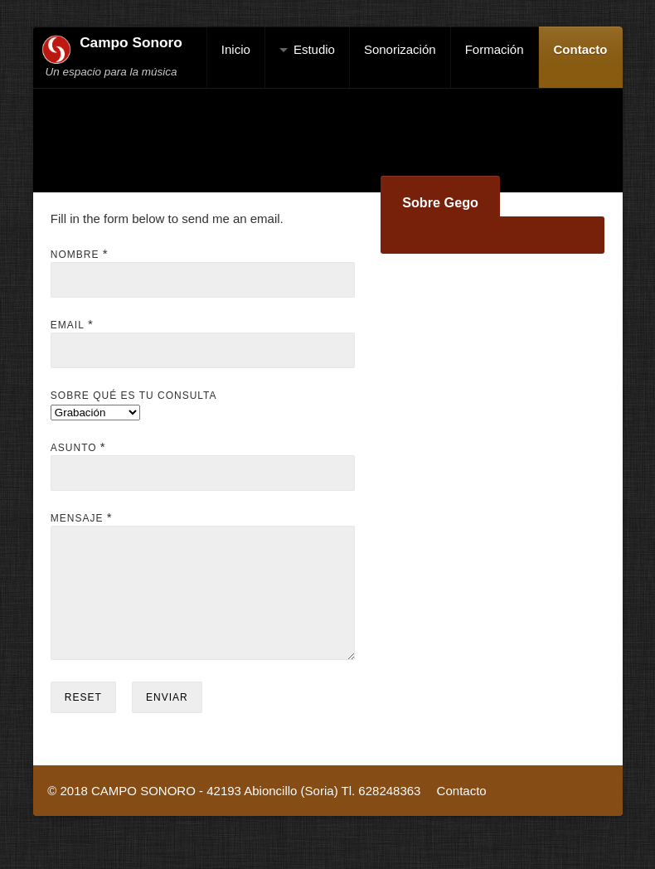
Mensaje (77, 518)
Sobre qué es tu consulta (134, 395)
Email (68, 325)
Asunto (74, 448)
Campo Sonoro (131, 42)
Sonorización (400, 49)
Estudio (314, 49)
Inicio (235, 49)
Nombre (75, 254)
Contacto (581, 49)
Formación (494, 49)
